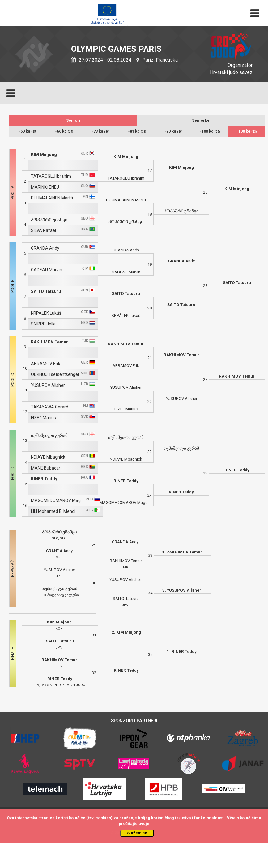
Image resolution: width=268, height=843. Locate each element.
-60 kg (28, 131)
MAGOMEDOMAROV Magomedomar (57, 500)
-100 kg (210, 131)
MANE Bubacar (45, 468)
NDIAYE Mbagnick (48, 457)
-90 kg (173, 131)
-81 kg (137, 131)
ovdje (143, 823)
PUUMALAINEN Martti (52, 198)
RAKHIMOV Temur (49, 342)
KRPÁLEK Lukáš (46, 313)
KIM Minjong (44, 154)
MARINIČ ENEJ (45, 187)
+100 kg (246, 131)
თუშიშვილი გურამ (49, 435)
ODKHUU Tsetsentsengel (55, 374)
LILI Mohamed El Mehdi (53, 511)
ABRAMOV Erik (45, 363)
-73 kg (100, 131)
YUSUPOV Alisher (48, 385)
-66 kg (64, 131)
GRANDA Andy (45, 248)
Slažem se (137, 833)
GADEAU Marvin (46, 270)
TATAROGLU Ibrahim (51, 176)
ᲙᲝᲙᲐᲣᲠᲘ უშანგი (49, 219)
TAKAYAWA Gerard (49, 407)
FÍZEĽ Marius (43, 418)
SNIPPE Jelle (43, 324)
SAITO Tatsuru (46, 291)
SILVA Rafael (43, 230)
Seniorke (201, 120)
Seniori (73, 120)
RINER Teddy (44, 479)
